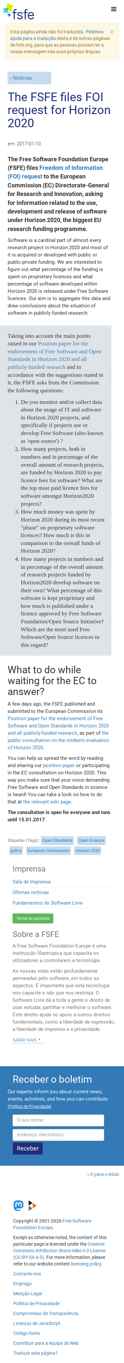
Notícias (22, 78)
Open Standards (57, 840)
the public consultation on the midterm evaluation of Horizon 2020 (58, 740)
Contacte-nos (27, 1273)
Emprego (22, 1283)
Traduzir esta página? (35, 1353)
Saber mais (25, 1039)
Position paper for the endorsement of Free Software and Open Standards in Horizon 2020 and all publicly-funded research (58, 726)
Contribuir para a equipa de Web (46, 1343)
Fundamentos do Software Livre (48, 903)
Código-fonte (26, 1333)
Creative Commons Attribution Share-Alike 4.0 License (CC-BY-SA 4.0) (59, 1250)
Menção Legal (27, 1293)
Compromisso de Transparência (45, 1313)
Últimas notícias (31, 892)
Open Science (91, 840)
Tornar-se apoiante (33, 918)
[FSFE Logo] (18, 11)
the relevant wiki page (47, 802)
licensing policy (86, 1263)
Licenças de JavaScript (37, 1323)
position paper (59, 765)
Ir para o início (104, 1174)
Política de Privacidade (36, 1303)
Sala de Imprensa (32, 882)
